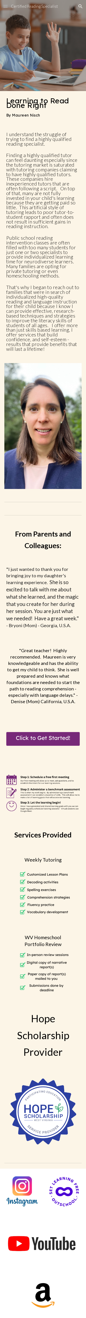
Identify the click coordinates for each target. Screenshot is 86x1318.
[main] (43, 107)
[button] (5, 6)
